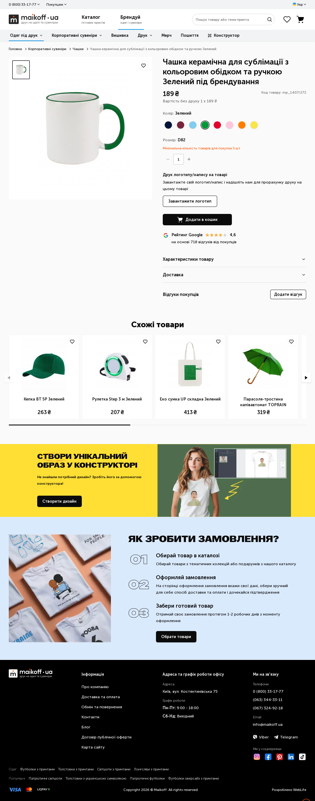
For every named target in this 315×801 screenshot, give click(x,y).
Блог (85, 727)
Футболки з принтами (37, 769)
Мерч (166, 35)
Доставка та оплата (100, 696)
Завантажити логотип (190, 201)
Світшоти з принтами (113, 769)
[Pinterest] (280, 757)
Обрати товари (176, 636)
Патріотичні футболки (147, 778)
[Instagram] (257, 757)
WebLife (299, 790)
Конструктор (224, 35)
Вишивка (119, 35)
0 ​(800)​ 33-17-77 (22, 4)
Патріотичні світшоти (45, 778)
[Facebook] (268, 757)
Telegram (286, 737)
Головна (15, 49)
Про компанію (95, 686)
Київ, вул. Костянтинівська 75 (190, 691)
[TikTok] (302, 757)
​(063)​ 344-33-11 (267, 699)
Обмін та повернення (101, 707)
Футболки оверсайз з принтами (193, 778)
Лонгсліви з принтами (151, 769)
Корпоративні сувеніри (74, 35)
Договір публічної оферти (106, 737)
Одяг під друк (24, 35)
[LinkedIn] (291, 757)
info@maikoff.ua (268, 724)
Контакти (90, 717)
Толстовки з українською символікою (96, 778)
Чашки (78, 49)
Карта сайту (93, 747)
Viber (261, 737)
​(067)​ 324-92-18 (268, 708)
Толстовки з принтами (76, 769)
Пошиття (190, 35)
